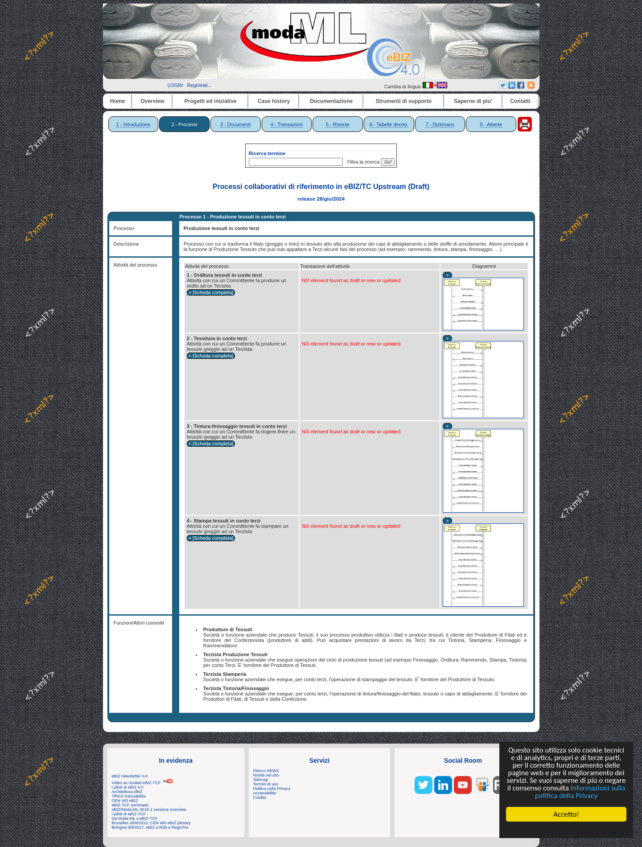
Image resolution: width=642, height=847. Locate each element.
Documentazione (331, 101)
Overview (152, 101)
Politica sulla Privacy (271, 788)
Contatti (520, 101)
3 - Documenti (235, 124)
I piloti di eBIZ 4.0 (128, 787)
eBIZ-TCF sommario (130, 805)
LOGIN (175, 85)
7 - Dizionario (439, 124)
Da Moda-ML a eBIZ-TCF (135, 818)
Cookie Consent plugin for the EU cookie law (566, 830)
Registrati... (199, 85)
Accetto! (566, 814)
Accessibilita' (264, 793)
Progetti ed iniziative (211, 101)
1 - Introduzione (133, 124)
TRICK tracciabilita (129, 796)
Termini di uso (265, 784)
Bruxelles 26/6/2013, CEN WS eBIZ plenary (151, 823)
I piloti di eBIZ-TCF (129, 814)
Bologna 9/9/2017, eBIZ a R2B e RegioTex (150, 827)
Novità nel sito (266, 775)
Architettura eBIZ (127, 791)
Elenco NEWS (266, 771)
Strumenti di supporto (404, 101)
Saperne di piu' (473, 101)
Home (117, 101)
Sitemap (260, 779)
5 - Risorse (338, 124)
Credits (259, 797)
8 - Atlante (491, 124)
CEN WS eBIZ (125, 800)
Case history (274, 101)
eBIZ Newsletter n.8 (130, 776)
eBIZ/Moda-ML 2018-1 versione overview (149, 809)
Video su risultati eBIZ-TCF (142, 783)
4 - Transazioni (287, 124)
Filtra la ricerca (362, 161)
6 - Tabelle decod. (389, 124)
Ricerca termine (267, 153)
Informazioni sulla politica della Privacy (580, 791)
